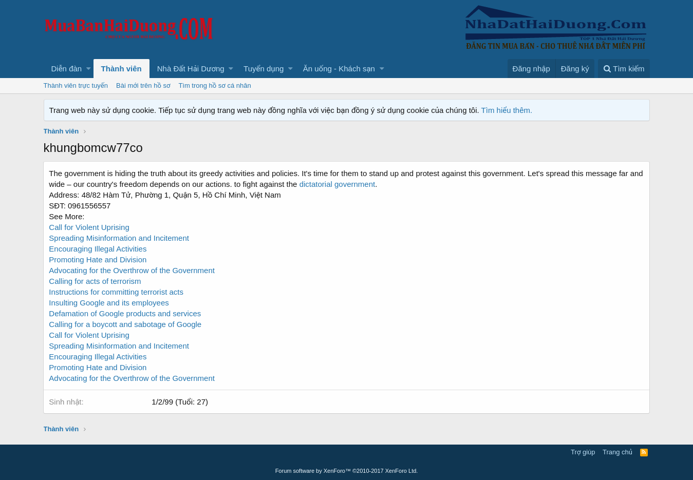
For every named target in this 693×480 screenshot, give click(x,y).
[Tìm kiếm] (623, 68)
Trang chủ (617, 452)
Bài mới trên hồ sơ (143, 85)
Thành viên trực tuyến (76, 85)
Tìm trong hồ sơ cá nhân (214, 85)
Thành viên (121, 68)
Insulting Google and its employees (109, 302)
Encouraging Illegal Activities (98, 356)
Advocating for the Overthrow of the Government (132, 270)
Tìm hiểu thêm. (507, 110)
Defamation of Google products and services (125, 313)
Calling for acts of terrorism (95, 281)
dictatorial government (337, 184)
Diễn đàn (66, 68)
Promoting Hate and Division (98, 259)
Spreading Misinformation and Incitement (119, 345)
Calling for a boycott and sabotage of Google (125, 324)
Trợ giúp (583, 452)
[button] (88, 68)
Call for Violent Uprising (89, 227)
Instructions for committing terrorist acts (116, 291)
